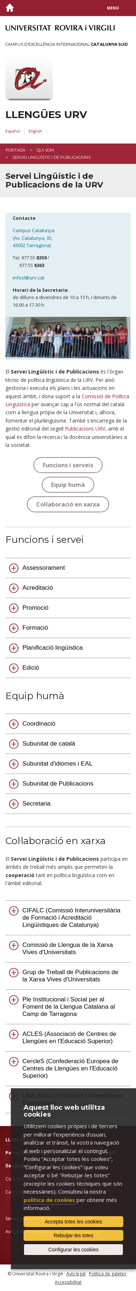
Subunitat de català (48, 743)
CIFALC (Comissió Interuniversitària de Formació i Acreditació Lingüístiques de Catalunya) (71, 917)
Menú (113, 8)
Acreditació (37, 587)
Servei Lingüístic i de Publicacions (51, 157)
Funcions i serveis (68, 465)
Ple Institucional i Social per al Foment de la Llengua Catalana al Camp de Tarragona (68, 1006)
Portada (15, 150)
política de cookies (49, 1199)
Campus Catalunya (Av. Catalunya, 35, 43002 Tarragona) (34, 238)
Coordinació (38, 723)
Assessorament (43, 567)
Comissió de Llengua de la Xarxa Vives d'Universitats (67, 948)
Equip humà (68, 485)
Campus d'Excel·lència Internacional (66, 44)
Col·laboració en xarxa (68, 504)
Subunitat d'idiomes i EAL (57, 763)
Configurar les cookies (73, 1249)
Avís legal (76, 1274)
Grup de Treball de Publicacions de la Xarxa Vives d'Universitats (70, 976)
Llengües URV (46, 114)
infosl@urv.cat (28, 277)
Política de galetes (107, 1274)
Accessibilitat (68, 1282)
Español (12, 131)
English (35, 131)
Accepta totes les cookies (73, 1222)
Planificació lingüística (52, 647)
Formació (35, 627)
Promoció (35, 607)
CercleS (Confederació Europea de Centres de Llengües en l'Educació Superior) (70, 1068)
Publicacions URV (85, 428)
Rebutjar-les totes (74, 1235)
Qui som (45, 150)
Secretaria (36, 803)
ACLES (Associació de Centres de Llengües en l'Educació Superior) (69, 1037)
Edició (30, 667)
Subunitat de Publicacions (58, 783)
